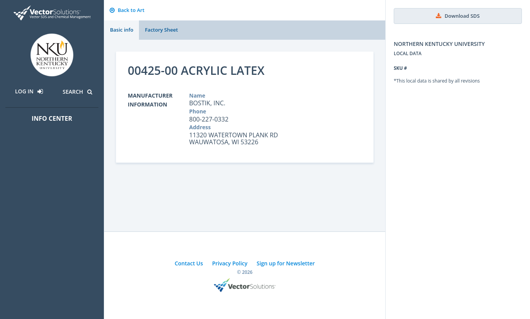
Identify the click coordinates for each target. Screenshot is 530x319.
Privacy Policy (229, 263)
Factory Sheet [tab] (161, 29)
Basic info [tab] (121, 29)
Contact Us (188, 263)
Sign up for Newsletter (286, 263)
